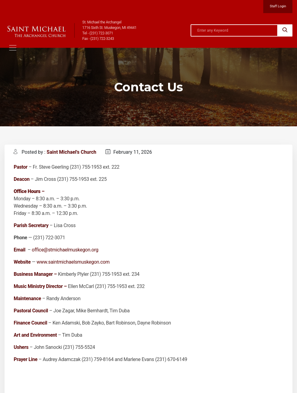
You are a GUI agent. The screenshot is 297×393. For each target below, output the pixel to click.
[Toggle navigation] (13, 48)
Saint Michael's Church (71, 152)
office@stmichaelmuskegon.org (65, 250)
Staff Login (278, 6)
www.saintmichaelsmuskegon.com (72, 262)
